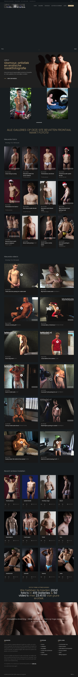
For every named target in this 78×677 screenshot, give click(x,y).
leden (65, 5)
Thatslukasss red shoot (47, 173)
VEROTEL (34, 663)
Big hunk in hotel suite (47, 291)
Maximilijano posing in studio (49, 425)
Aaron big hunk (9, 358)
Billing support (63, 654)
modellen (47, 5)
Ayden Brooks (62, 177)
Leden (42, 652)
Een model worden (24, 1)
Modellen (43, 648)
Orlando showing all (10, 325)
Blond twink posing (28, 243)
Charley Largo (45, 212)
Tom (42, 246)
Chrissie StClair (59, 325)
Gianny (44, 573)
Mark (58, 459)
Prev (2, 49)
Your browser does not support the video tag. (39, 28)
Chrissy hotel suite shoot (12, 425)
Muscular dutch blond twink (47, 209)
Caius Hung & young (10, 173)
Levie (61, 573)
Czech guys (8, 245)
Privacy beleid (17, 1)
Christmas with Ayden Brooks (65, 174)
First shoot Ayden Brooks (30, 208)
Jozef (16, 392)
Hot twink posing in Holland (64, 244)
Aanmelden (71, 5)
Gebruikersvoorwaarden (9, 1)
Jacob (56, 358)
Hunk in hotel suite (10, 392)
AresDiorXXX (62, 246)
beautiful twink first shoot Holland (28, 174)
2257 (60, 652)
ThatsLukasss (26, 177)
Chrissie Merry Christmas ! (48, 325)
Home (35, 5)
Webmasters (62, 646)
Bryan (60, 212)
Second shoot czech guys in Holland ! (10, 242)
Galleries (40, 5)
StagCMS (23, 674)
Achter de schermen (56, 5)
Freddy (27, 459)
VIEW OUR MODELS (12, 78)
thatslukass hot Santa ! (11, 206)
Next (75, 49)
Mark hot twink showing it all (49, 459)
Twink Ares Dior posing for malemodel (15, 291)
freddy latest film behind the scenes (15, 459)
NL (71, 1)
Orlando (18, 325)
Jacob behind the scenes (48, 358)
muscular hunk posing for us (49, 392)
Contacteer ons (32, 1)
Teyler (35, 243)
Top (72, 674)
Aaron (15, 358)
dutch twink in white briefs (46, 244)
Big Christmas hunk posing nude (64, 209)
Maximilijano (56, 291)
